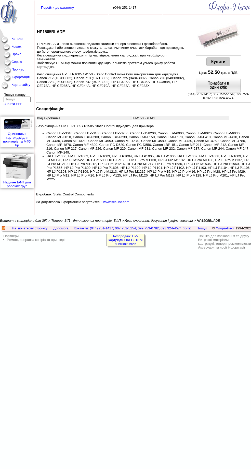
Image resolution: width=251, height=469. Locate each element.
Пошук (202, 228)
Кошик (16, 46)
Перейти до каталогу (57, 7)
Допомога (61, 228)
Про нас (17, 69)
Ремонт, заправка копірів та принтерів (37, 240)
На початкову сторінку (30, 228)
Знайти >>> (13, 104)
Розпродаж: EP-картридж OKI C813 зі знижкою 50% (125, 240)
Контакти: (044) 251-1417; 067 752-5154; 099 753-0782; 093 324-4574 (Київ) (133, 228)
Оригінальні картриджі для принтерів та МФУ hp (17, 132)
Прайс (16, 54)
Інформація (20, 77)
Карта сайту (20, 85)
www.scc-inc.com (116, 202)
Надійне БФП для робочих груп (17, 171)
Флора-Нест (225, 228)
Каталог (17, 39)
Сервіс (16, 62)
